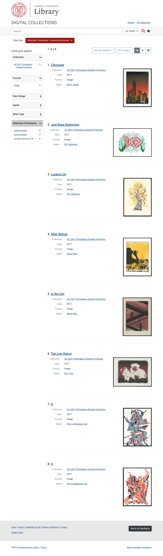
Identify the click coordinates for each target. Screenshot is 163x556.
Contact (63, 527)
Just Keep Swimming (65, 124)
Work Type (18, 114)
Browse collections (50, 527)
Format (17, 78)
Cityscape (57, 65)
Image (16, 85)
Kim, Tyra (68, 373)
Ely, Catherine (70, 144)
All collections (143, 22)
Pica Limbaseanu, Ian (77, 424)
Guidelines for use (33, 527)
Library (46, 9)
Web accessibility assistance (139, 547)
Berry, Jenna (73, 84)
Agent (16, 105)
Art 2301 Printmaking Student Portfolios (86, 70)
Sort (102, 50)
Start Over (18, 40)
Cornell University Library (28, 547)
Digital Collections (34, 22)
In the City (57, 294)
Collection (18, 57)
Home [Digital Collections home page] (14, 527)
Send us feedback (140, 528)
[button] (49, 40)
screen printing (20, 134)
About (21, 527)
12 (123, 50)
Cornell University (19, 9)
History (131, 22)
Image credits (17, 532)
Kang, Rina (72, 254)
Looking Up (58, 174)
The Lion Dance (61, 353)
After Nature (59, 234)
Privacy (44, 547)
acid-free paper (20, 130)
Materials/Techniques (24, 123)
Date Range (19, 96)
